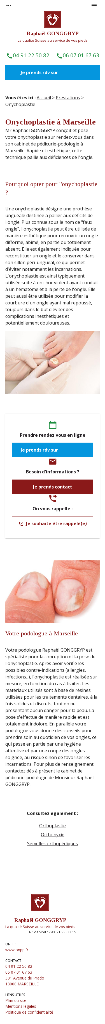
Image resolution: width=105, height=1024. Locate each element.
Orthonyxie (52, 835)
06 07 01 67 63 (77, 55)
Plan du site (15, 1000)
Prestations (68, 98)
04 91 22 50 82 (27, 55)
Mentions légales (20, 1006)
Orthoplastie (52, 826)
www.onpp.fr (16, 949)
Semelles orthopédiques (52, 843)
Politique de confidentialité (29, 1012)
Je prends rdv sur (40, 72)
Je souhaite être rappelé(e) (52, 523)
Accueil (44, 98)
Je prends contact (52, 487)
